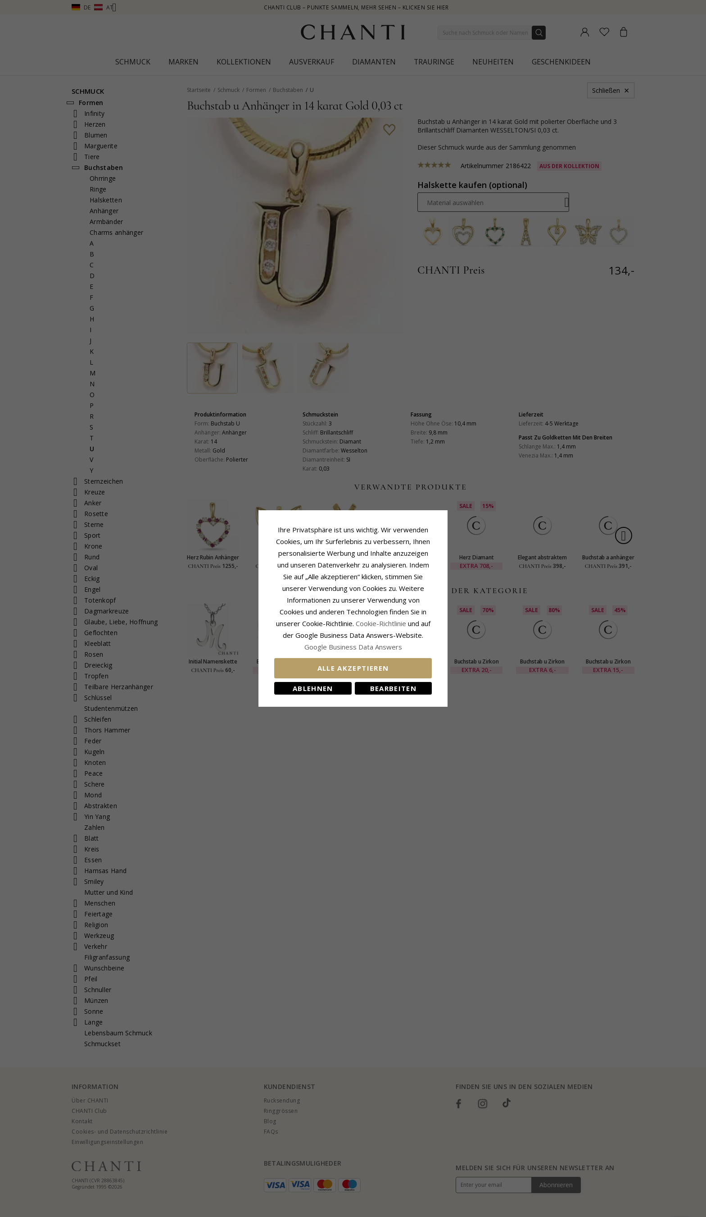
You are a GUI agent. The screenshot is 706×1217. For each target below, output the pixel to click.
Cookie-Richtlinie (381, 623)
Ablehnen (313, 688)
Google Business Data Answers (353, 646)
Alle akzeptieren (353, 668)
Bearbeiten (393, 688)
